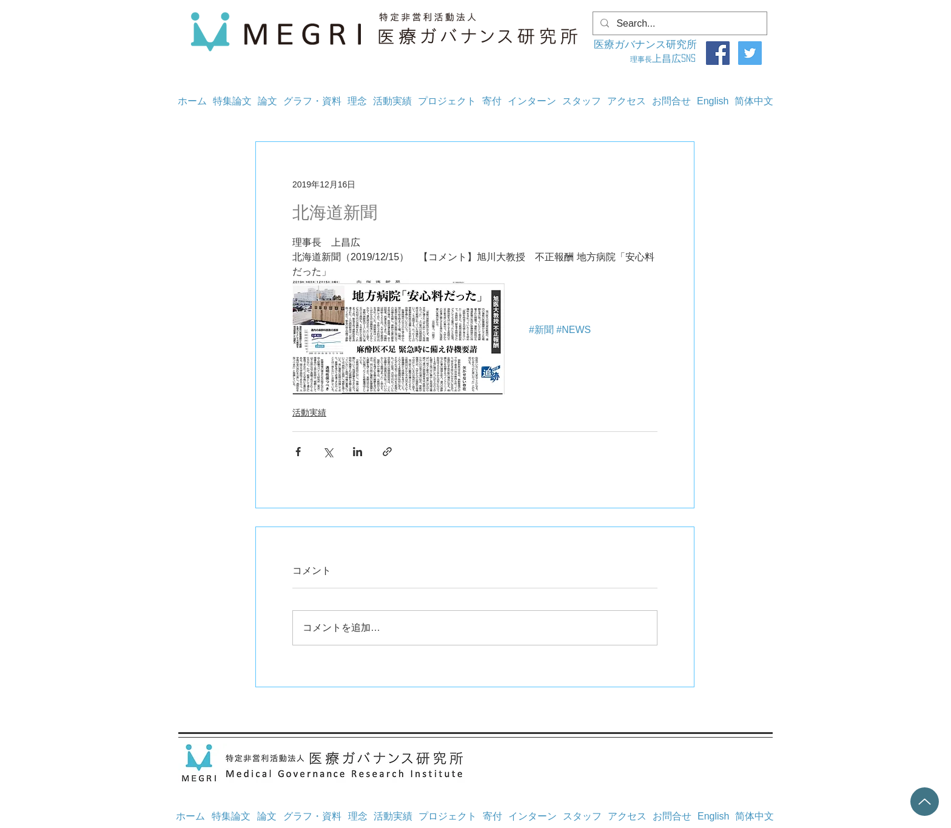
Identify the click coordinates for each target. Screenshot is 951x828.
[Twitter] (750, 53)
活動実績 (309, 412)
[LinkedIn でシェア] (357, 451)
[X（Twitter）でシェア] (328, 451)
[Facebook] (718, 53)
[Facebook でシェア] (298, 451)
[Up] (924, 801)
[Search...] (678, 23)
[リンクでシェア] (387, 451)
